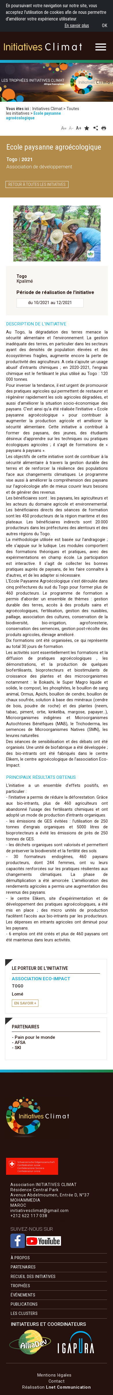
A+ (78, 128)
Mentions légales (54, 1375)
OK (104, 25)
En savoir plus (76, 25)
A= (64, 128)
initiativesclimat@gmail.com (39, 1221)
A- (71, 128)
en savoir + (25, 1003)
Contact (57, 1381)
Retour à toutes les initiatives (37, 184)
